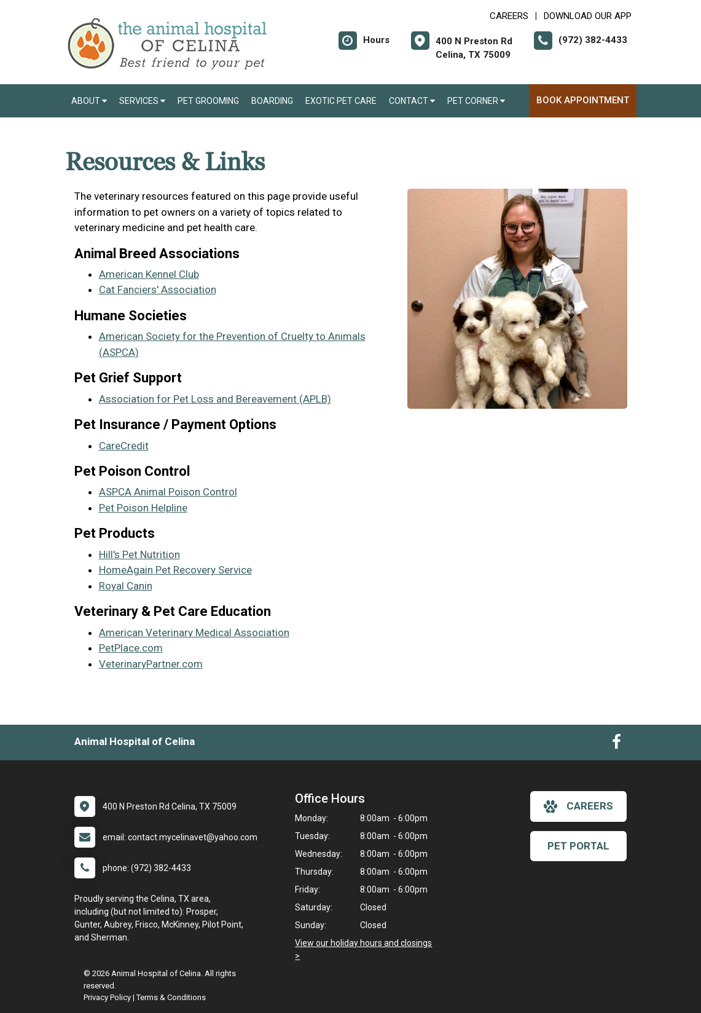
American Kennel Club (149, 274)
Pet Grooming (208, 101)
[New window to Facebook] (616, 744)
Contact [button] (412, 101)
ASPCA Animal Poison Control (168, 492)
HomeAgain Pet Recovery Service (175, 570)
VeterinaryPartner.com (151, 664)
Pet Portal (578, 846)
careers (578, 806)
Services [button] (142, 101)
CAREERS (509, 16)
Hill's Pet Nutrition (139, 554)
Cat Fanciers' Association (157, 289)
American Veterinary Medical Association (194, 632)
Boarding (272, 101)
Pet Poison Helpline (143, 508)
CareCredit (124, 445)
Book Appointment (582, 100)
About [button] (89, 101)
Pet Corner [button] (476, 101)
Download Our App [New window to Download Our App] (588, 16)
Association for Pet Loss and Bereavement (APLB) (215, 399)
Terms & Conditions (171, 997)
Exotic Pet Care (341, 101)
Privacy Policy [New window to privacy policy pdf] (107, 997)
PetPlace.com (131, 648)
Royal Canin (125, 586)
